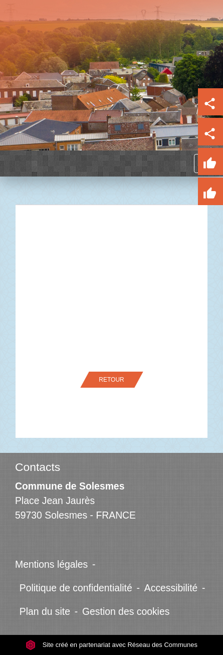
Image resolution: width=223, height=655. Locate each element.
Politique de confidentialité (76, 587)
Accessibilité (171, 587)
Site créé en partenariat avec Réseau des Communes (111, 644)
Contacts (37, 466)
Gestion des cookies (125, 611)
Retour (111, 379)
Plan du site (45, 611)
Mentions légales (51, 564)
